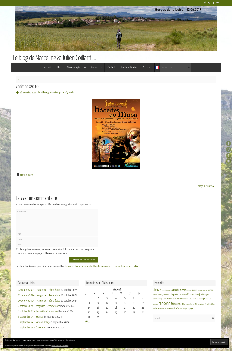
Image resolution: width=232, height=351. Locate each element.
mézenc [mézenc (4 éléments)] (179, 299)
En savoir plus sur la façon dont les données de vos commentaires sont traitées (102, 266)
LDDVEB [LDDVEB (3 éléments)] (155, 299)
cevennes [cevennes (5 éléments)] (211, 290)
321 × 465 (63, 92)
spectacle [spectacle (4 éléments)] (201, 304)
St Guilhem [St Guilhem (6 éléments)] (209, 304)
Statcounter (6, 349)
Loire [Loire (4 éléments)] (164, 299)
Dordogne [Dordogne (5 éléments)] (161, 294)
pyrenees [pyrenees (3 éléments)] (155, 304)
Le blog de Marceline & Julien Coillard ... (54, 58)
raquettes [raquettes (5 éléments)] (177, 304)
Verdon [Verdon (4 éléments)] (179, 308)
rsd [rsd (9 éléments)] (196, 303)
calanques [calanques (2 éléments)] (200, 290)
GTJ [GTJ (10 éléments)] (188, 294)
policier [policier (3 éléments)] (201, 299)
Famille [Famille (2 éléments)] (185, 295)
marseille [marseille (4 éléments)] (169, 299)
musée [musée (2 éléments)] (174, 299)
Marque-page (26, 174)
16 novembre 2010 (28, 92)
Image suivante (206, 185)
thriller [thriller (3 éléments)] (162, 308)
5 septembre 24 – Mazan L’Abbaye (34, 322)
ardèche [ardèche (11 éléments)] (175, 290)
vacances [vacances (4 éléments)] (168, 308)
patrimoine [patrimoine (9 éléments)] (193, 298)
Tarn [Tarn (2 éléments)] (159, 308)
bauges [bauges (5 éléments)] (194, 290)
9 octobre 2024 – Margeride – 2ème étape (38, 306)
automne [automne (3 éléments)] (188, 290)
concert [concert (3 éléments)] (155, 295)
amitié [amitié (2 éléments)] (165, 290)
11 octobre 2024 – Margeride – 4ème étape (39, 295)
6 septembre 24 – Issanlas (30, 316)
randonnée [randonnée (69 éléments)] (166, 303)
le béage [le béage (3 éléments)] (160, 299)
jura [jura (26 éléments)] (201, 294)
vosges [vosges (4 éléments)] (185, 308)
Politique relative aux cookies (60, 346)
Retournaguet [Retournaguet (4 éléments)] (186, 304)
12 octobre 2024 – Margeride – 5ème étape (39, 289)
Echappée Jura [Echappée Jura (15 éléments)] (176, 294)
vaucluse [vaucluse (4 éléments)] (174, 308)
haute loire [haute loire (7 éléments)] (195, 294)
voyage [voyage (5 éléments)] (190, 308)
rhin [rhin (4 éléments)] (192, 304)
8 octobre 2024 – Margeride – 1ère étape (38, 311)
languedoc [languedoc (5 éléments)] (208, 294)
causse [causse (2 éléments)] (205, 290)
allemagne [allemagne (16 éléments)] (158, 290)
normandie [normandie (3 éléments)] (185, 299)
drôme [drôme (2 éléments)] (166, 295)
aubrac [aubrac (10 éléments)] (183, 290)
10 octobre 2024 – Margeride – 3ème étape (39, 300)
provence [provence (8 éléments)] (207, 298)
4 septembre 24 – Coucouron (32, 327)
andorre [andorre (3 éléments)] (169, 290)
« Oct (87, 321)
